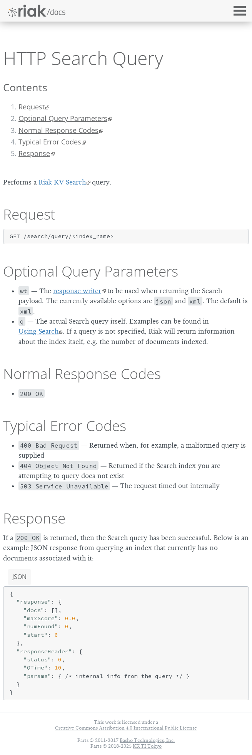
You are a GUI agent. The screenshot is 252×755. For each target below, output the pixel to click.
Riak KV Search (62, 182)
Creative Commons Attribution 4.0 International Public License (126, 728)
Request (31, 106)
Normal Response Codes (58, 130)
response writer (77, 291)
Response (34, 153)
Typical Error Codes (49, 141)
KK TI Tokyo (147, 746)
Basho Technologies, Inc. (147, 740)
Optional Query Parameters (62, 118)
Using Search (38, 331)
